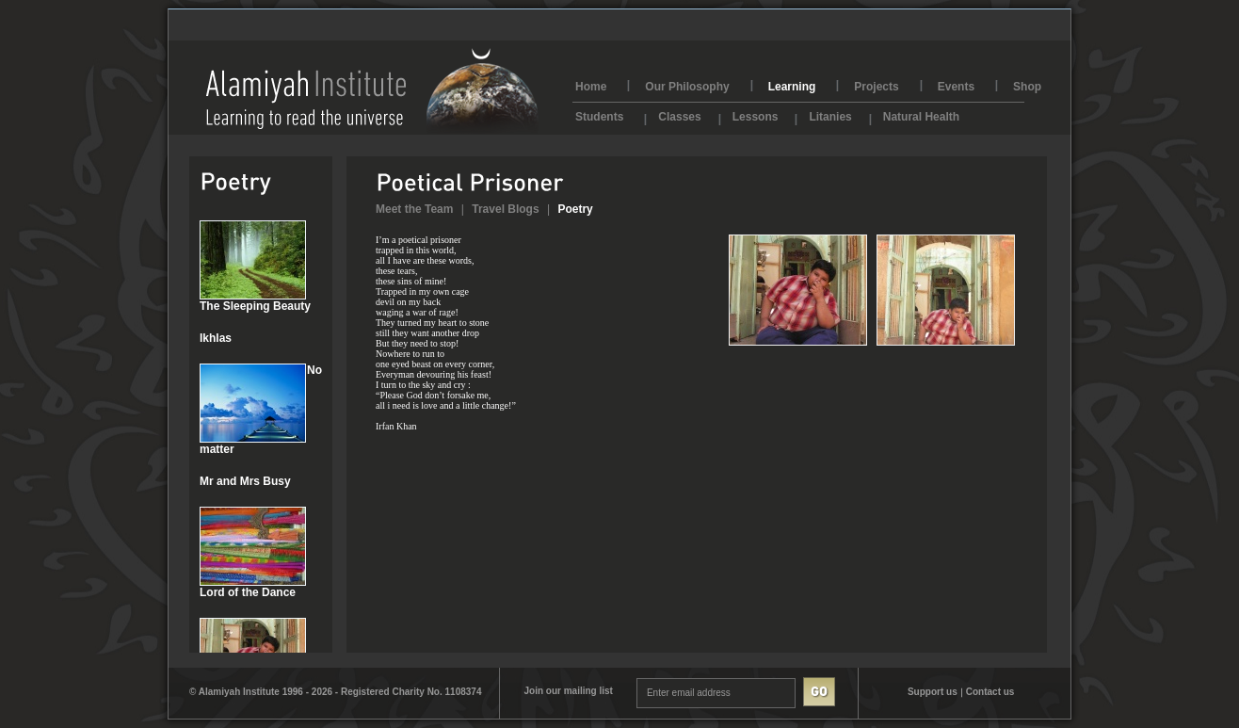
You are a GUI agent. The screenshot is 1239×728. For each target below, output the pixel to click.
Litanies (830, 115)
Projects (876, 86)
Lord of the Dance (248, 592)
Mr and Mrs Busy (245, 481)
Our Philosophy (687, 86)
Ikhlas (216, 338)
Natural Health (921, 115)
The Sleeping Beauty (255, 306)
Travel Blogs (505, 209)
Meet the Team (414, 209)
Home (590, 86)
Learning (792, 86)
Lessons (755, 115)
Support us (932, 692)
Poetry (574, 209)
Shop (1027, 86)
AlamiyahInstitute (372, 91)
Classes (679, 115)
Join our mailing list (567, 691)
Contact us (990, 692)
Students (599, 115)
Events (956, 86)
